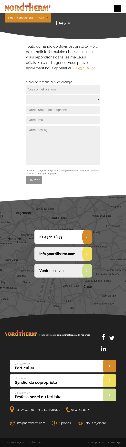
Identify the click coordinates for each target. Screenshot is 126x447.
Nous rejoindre (96, 423)
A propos (65, 423)
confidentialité (77, 170)
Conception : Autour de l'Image (104, 442)
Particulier (24, 366)
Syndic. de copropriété (36, 381)
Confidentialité (35, 442)
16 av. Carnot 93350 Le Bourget (38, 409)
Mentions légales (16, 442)
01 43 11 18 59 (84, 68)
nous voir (52, 270)
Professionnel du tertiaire (38, 395)
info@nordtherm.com (31, 423)
